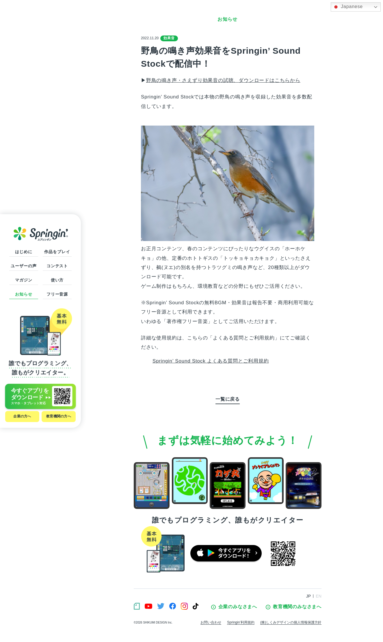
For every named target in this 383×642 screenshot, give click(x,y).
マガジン (23, 280)
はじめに (23, 251)
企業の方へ (22, 416)
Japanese (347, 6)
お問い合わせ (210, 622)
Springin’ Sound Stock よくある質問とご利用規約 (211, 361)
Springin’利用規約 (240, 622)
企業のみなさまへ (234, 606)
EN (318, 596)
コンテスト (57, 266)
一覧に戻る (227, 399)
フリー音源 (57, 294)
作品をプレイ (57, 251)
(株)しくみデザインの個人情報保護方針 (290, 622)
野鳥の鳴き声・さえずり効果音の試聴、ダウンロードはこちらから (223, 80)
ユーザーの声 (23, 266)
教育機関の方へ (58, 416)
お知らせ (23, 294)
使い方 (57, 280)
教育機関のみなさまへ (293, 606)
